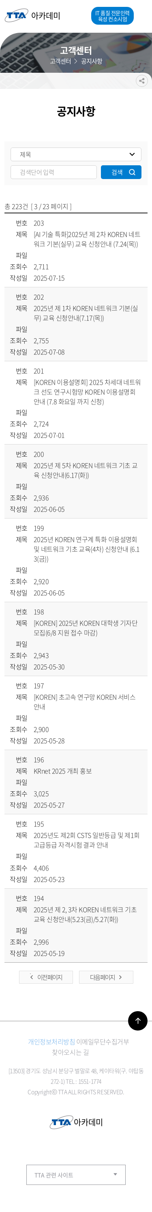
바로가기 (138, 1021)
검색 (116, 172)
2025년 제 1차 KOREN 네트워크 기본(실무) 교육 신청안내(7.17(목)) (86, 312)
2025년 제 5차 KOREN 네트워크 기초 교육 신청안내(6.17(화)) (86, 470)
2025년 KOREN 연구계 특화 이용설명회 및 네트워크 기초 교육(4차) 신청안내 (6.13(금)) (87, 548)
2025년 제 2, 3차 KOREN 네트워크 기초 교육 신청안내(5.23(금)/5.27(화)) (85, 914)
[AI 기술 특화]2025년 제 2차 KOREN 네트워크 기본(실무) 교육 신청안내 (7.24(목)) (87, 239)
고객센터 (60, 59)
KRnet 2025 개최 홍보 (63, 771)
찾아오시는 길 (70, 1052)
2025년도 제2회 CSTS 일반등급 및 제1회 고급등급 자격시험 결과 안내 (87, 839)
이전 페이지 (49, 977)
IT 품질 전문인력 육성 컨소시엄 (112, 16)
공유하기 (142, 75)
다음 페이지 (102, 977)
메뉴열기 (141, 16)
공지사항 (92, 59)
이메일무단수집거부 (102, 1041)
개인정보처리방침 (51, 1041)
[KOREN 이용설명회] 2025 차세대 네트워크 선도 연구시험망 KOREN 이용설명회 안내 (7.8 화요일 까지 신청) (87, 391)
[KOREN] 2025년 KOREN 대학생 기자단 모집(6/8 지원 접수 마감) (85, 627)
